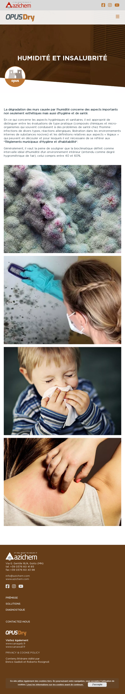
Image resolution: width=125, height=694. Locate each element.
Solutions (13, 603)
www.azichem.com (17, 579)
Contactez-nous (18, 621)
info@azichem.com (18, 575)
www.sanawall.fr (15, 646)
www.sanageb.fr (15, 643)
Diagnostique (15, 609)
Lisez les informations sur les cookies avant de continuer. (55, 684)
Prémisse (12, 597)
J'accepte (97, 684)
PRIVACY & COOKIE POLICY (23, 652)
